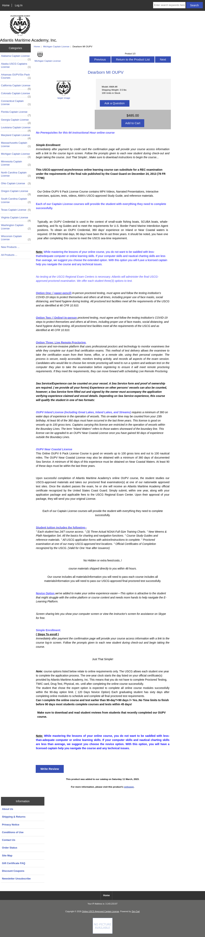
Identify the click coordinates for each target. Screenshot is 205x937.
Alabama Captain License (16, 57)
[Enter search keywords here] (169, 5)
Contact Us (8, 839)
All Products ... (9, 254)
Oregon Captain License (16, 192)
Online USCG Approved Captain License (100, 911)
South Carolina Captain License (16, 200)
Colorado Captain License (16, 94)
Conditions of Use (12, 832)
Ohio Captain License (16, 183)
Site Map (7, 855)
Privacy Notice (10, 824)
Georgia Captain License (16, 120)
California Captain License (16, 86)
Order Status (9, 847)
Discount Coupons (13, 870)
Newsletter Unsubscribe (16, 878)
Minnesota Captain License (16, 163)
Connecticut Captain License (16, 103)
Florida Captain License (16, 112)
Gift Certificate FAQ (13, 863)
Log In (18, 5)
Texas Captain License (16, 209)
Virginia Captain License (16, 218)
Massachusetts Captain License (16, 144)
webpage (129, 786)
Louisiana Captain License (16, 128)
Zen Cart (136, 911)
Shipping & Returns (13, 816)
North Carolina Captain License (16, 174)
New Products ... (10, 247)
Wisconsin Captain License (16, 238)
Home (5, 5)
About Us (7, 809)
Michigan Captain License (56, 46)
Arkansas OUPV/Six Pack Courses (16, 76)
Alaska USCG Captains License (16, 65)
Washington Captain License (16, 227)
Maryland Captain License (16, 136)
